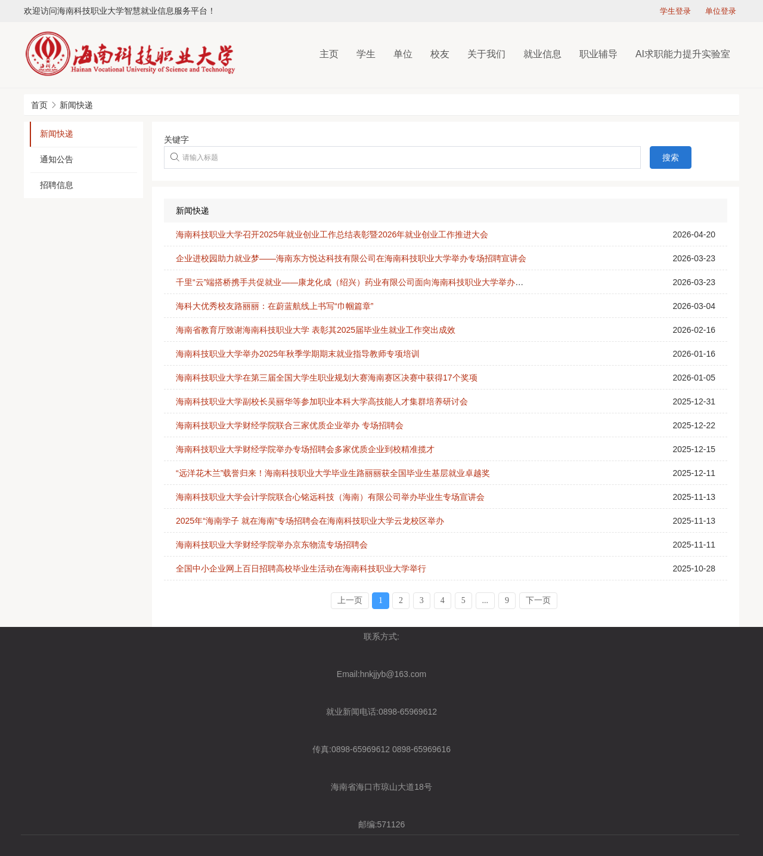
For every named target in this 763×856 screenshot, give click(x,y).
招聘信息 (56, 185)
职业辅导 (598, 54)
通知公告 (56, 159)
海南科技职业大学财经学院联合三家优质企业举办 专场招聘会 (290, 425)
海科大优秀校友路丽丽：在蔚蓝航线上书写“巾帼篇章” (274, 306)
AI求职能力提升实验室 (682, 54)
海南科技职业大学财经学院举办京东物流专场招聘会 (272, 544)
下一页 (538, 600)
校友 (439, 54)
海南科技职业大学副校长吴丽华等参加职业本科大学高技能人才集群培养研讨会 (322, 401)
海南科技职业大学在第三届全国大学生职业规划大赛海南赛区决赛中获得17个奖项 (326, 377)
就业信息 (542, 54)
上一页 (349, 600)
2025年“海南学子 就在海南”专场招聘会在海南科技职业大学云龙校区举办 (310, 521)
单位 (402, 54)
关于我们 (486, 54)
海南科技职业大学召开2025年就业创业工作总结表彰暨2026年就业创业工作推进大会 (332, 234)
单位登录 (720, 11)
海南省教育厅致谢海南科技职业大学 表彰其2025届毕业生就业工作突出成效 (315, 330)
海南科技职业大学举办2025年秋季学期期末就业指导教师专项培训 (298, 354)
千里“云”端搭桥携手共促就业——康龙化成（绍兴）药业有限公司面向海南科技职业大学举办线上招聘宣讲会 (374, 282)
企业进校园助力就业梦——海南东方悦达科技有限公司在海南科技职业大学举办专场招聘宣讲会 (351, 258)
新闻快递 (76, 105)
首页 (39, 105)
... (485, 600)
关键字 (176, 139)
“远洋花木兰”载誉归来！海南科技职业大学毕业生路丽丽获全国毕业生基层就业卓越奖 (333, 473)
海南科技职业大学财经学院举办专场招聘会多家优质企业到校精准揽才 (305, 449)
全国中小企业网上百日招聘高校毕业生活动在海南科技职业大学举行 (301, 568)
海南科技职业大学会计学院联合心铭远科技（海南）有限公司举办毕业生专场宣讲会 (330, 497)
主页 (329, 54)
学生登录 (675, 11)
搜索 (670, 157)
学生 (366, 54)
